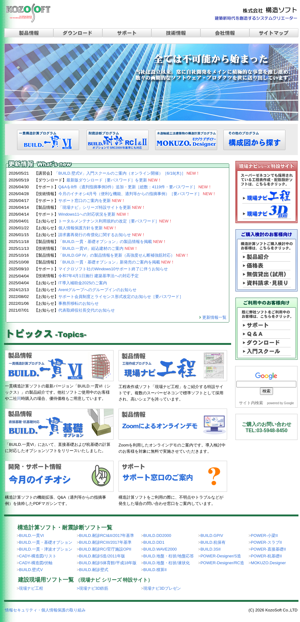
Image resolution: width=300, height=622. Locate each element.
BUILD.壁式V (31, 569)
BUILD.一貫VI (31, 535)
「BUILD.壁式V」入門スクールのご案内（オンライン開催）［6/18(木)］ (127, 173)
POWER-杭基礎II (266, 556)
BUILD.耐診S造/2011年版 (102, 556)
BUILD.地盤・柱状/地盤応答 (168, 556)
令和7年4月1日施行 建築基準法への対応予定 (98, 275)
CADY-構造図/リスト (37, 556)
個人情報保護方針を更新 (87, 228)
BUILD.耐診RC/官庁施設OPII (105, 549)
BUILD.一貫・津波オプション (45, 549)
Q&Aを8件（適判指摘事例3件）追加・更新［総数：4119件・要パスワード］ (135, 187)
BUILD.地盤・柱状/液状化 (166, 562)
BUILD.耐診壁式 (93, 569)
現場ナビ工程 (31, 588)
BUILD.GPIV (211, 535)
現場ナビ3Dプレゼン (162, 588)
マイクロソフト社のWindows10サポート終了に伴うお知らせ (113, 269)
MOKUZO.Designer (268, 562)
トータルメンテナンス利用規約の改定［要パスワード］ (115, 221)
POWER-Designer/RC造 (222, 562)
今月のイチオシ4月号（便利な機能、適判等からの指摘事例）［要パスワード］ (137, 193)
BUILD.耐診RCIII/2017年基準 (105, 542)
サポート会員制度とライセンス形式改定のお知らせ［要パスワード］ (120, 296)
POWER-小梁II (264, 535)
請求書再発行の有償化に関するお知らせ (102, 234)
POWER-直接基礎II (268, 549)
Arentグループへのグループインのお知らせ (97, 289)
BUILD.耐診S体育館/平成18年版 (108, 562)
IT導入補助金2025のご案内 (82, 283)
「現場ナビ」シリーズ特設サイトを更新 (102, 207)
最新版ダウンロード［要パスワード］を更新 (114, 180)
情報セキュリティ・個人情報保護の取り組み (45, 610)
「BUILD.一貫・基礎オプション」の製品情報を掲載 (112, 241)
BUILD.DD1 (153, 542)
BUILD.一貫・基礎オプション (45, 542)
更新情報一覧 (214, 317)
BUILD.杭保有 (213, 542)
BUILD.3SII (210, 549)
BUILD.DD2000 (157, 535)
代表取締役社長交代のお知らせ (86, 310)
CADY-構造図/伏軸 (35, 562)
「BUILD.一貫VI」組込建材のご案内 (98, 248)
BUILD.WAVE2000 (160, 549)
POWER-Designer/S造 (220, 556)
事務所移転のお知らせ (78, 303)
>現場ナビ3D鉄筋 (92, 588)
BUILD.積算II (155, 569)
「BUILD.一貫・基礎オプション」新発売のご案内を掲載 (116, 262)
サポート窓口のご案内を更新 (91, 200)
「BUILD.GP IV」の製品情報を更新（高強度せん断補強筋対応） (123, 255)
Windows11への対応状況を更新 (94, 214)
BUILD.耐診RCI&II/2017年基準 (106, 535)
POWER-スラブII (266, 542)
